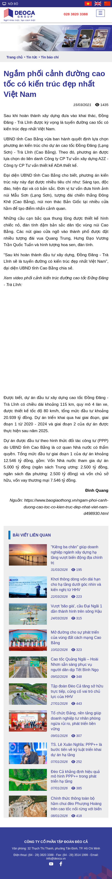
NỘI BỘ (10, 4)
